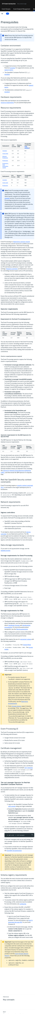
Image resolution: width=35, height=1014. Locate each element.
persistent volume (26, 639)
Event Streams (6, 9)
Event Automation (9, 4)
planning (7, 198)
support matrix (8, 70)
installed (12, 68)
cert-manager (29, 768)
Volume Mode (27, 645)
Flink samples (27, 147)
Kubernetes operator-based (21, 242)
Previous (6, 997)
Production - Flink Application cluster (5, 165)
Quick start (5, 182)
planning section (5, 550)
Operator (4, 150)
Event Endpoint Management (21, 9)
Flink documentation (22, 629)
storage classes (16, 706)
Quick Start (5, 153)
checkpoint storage (14, 625)
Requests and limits (12, 269)
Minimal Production (5, 157)
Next (4, 1012)
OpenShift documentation (14, 850)
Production (5, 160)
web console (12, 806)
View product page (21, 3)
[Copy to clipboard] (32, 835)
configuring (23, 904)
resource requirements (7, 102)
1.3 (7, 13)
